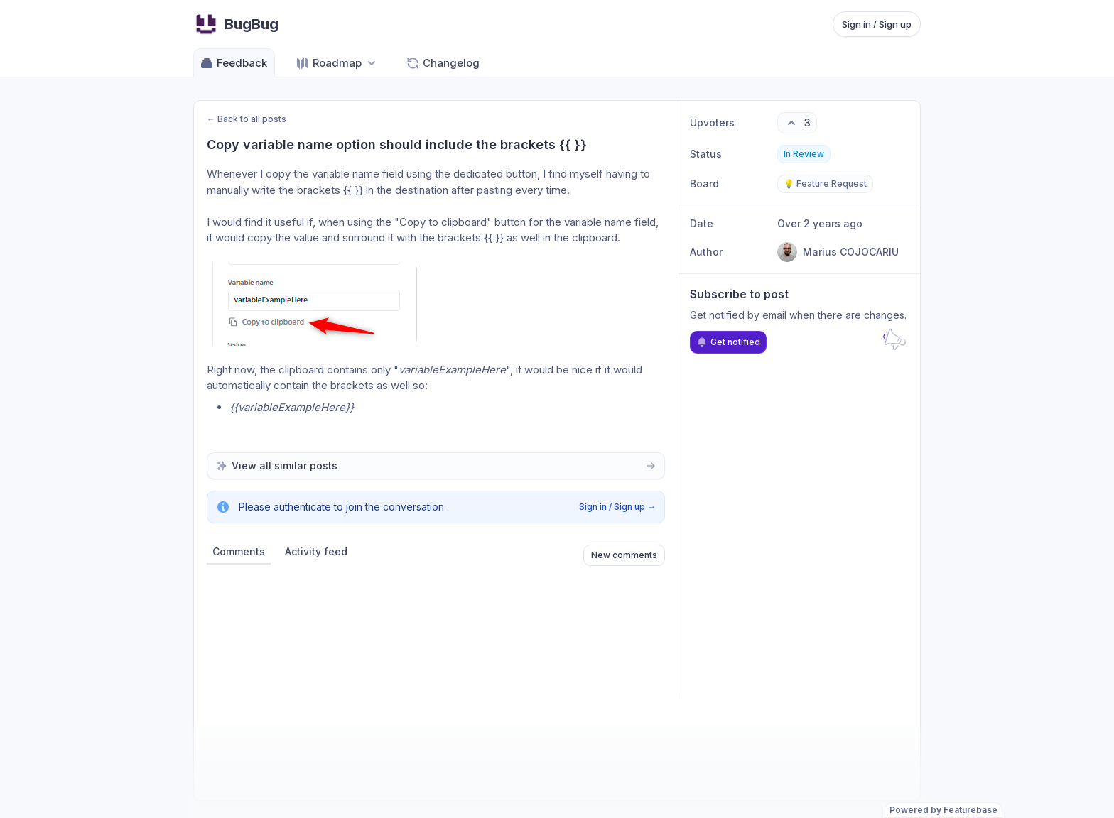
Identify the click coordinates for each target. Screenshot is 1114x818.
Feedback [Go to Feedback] (233, 63)
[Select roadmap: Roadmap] (337, 62)
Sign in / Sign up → (617, 506)
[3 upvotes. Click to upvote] (797, 122)
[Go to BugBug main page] (235, 24)
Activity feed (316, 551)
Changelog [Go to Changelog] (443, 63)
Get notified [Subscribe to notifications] (728, 342)
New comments (624, 555)
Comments (238, 551)
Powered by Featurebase (943, 810)
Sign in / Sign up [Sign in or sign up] (877, 24)
